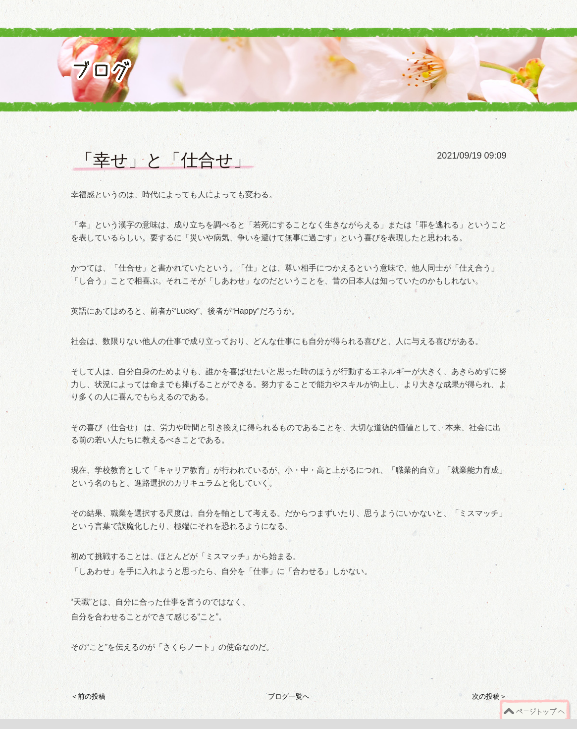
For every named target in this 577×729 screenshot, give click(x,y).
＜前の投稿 (88, 696)
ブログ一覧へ (289, 696)
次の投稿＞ (489, 696)
